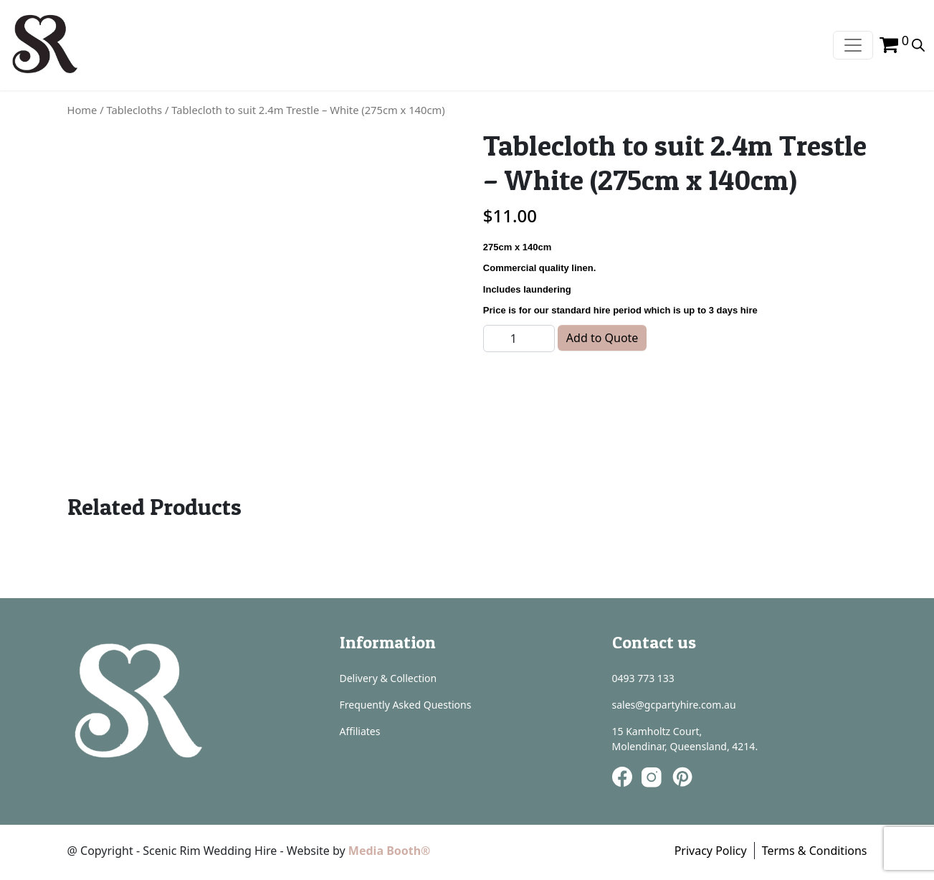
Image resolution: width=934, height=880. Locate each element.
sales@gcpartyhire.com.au (674, 704)
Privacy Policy (711, 850)
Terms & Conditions (814, 850)
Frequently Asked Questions (406, 704)
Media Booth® (391, 850)
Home (82, 110)
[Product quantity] (519, 338)
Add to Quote (602, 338)
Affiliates (360, 731)
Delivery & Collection (388, 678)
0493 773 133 (643, 678)
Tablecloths (135, 110)
